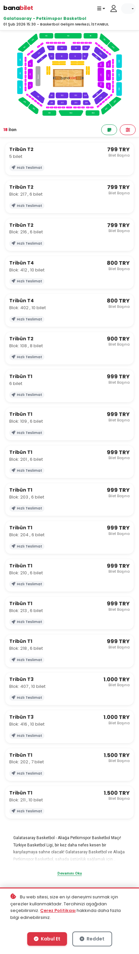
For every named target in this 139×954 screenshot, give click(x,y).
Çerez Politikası (58, 910)
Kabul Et (47, 938)
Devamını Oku (69, 873)
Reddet (92, 938)
